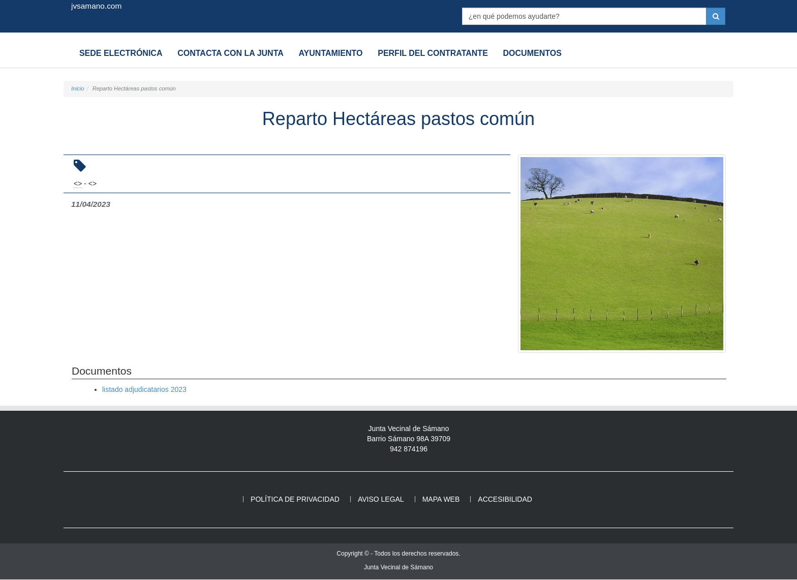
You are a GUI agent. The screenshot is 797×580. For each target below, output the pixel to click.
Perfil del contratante (422, 53)
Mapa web (441, 500)
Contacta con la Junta (226, 53)
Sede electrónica (119, 53)
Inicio (77, 88)
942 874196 (408, 449)
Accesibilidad (505, 500)
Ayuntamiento (323, 53)
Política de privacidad (295, 500)
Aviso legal (381, 500)
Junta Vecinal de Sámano (398, 567)
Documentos (519, 53)
